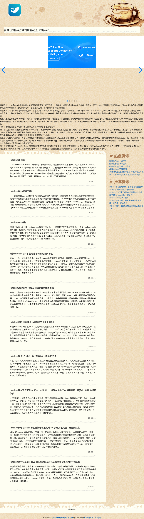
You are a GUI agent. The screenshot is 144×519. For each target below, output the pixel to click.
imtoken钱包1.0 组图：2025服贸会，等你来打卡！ (34, 356)
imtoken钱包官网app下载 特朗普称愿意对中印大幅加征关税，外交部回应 (45, 427)
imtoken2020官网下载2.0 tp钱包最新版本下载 (32, 288)
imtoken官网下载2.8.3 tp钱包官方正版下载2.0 (32, 322)
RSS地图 (88, 518)
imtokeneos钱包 (18, 222)
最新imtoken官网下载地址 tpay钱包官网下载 (31, 253)
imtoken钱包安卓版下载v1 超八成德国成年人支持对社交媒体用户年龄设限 (45, 462)
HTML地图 (96, 518)
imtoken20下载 (17, 160)
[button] (140, 70)
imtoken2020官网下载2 (21, 191)
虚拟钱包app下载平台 (118, 161)
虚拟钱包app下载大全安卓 (119, 166)
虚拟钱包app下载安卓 (118, 164)
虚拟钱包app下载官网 (118, 169)
